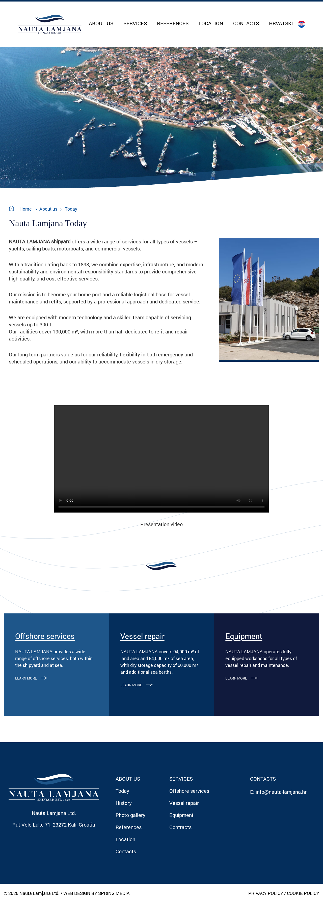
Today (71, 209)
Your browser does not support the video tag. (161, 459)
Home (25, 209)
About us (48, 209)
